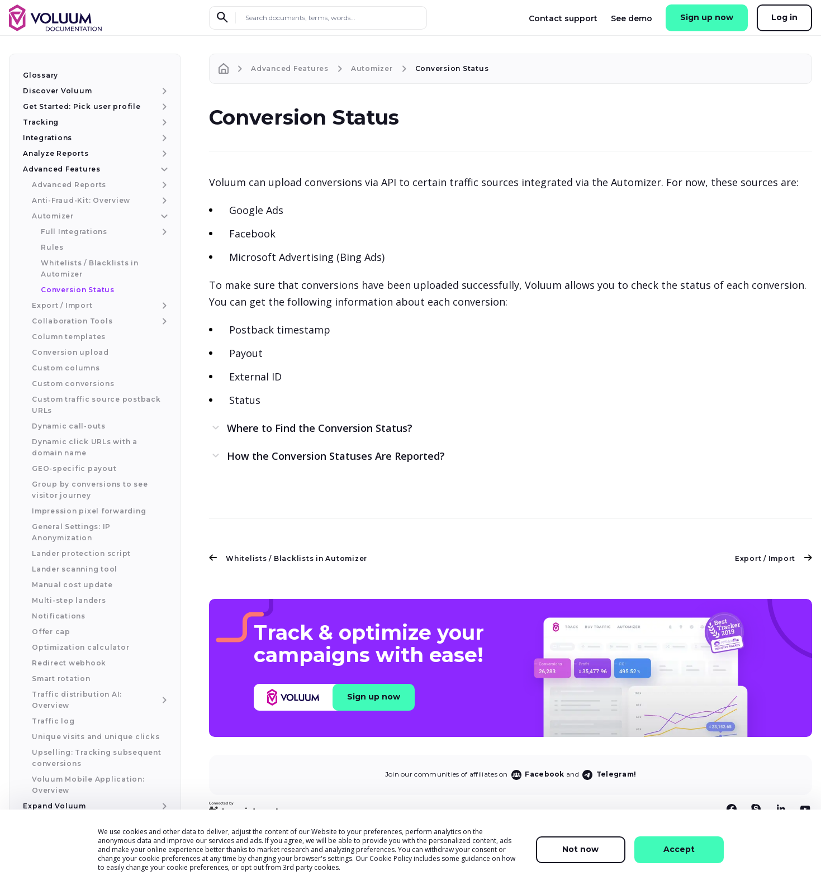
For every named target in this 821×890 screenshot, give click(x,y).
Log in (784, 17)
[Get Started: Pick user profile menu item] (163, 106)
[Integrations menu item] (163, 138)
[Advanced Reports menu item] (163, 184)
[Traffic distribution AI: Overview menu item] (163, 700)
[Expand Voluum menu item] (163, 806)
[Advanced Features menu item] (163, 169)
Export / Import (773, 558)
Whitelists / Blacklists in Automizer (288, 558)
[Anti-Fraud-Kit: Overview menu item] (163, 200)
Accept (679, 849)
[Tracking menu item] (163, 122)
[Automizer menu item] (163, 216)
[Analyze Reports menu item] (163, 153)
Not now (580, 849)
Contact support (563, 18)
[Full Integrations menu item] (163, 231)
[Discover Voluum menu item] (163, 91)
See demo (631, 18)
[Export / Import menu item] (163, 305)
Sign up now (706, 17)
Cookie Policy (390, 858)
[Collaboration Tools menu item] (163, 321)
